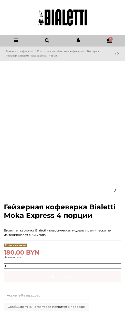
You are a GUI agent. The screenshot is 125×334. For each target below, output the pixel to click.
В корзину (62, 277)
